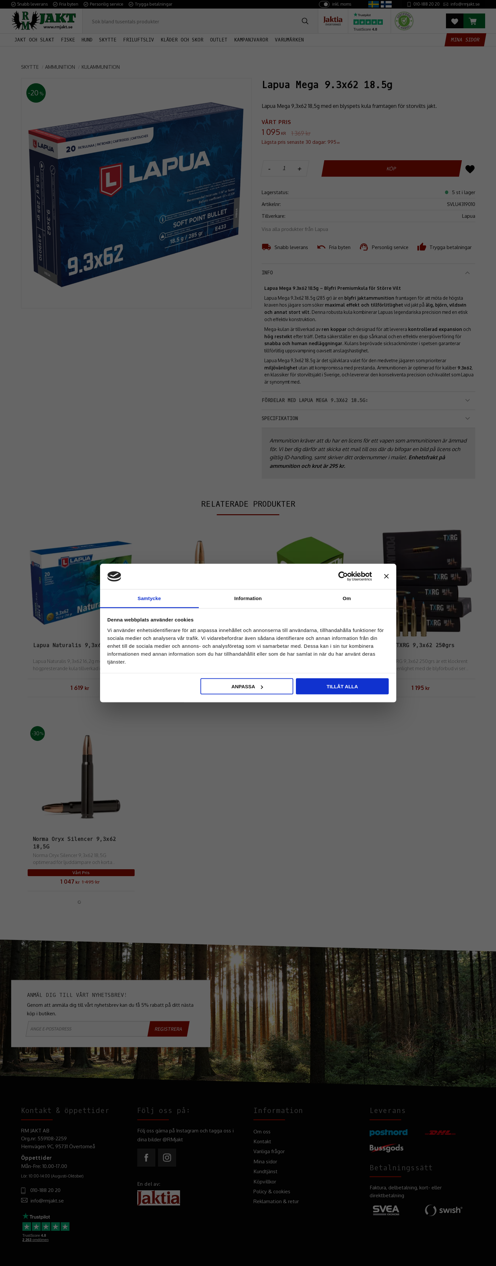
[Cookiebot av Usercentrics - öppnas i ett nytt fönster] (343, 576)
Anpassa (247, 686)
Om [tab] (347, 598)
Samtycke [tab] (149, 598)
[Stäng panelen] (386, 576)
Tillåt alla (342, 686)
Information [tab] (248, 598)
